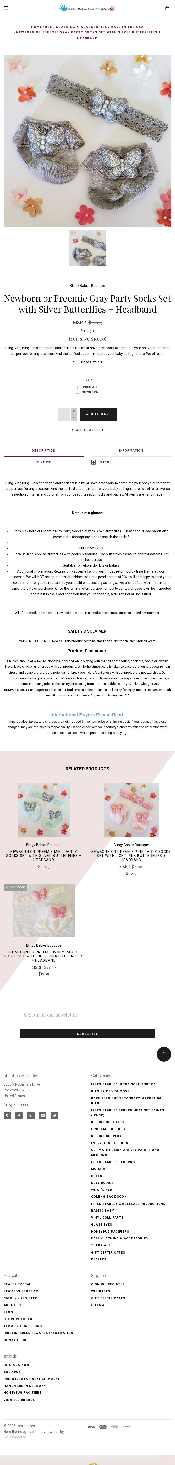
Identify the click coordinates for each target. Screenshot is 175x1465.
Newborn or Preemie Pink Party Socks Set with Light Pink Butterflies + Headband (131, 855)
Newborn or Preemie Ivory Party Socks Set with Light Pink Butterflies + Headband (44, 955)
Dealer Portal (17, 1283)
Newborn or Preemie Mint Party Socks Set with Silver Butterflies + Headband (44, 855)
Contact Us (15, 1339)
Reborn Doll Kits (107, 1121)
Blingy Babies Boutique (87, 285)
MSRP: (80, 321)
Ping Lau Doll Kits (109, 1128)
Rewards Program (21, 1290)
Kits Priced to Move (110, 1090)
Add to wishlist (87, 429)
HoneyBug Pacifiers (23, 1392)
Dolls (96, 1175)
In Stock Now (16, 1364)
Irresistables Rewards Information (38, 1332)
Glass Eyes (101, 1223)
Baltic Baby (102, 1210)
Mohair (98, 1168)
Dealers (98, 1258)
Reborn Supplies (107, 1135)
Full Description (87, 361)
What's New (102, 1189)
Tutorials (101, 1244)
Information (131, 449)
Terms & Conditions (23, 1325)
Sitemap (99, 1304)
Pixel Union (35, 1431)
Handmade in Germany (25, 1385)
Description (44, 449)
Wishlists (100, 1290)
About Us (12, 1304)
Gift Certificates (108, 1251)
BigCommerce (15, 1436)
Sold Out (12, 1371)
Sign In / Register (20, 1297)
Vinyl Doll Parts (107, 1217)
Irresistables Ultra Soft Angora (123, 1083)
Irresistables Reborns (113, 1161)
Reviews (43, 461)
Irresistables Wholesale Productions (128, 1203)
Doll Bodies (102, 1182)
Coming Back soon (109, 1196)
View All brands (19, 1399)
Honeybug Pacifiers (110, 1230)
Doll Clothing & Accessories (119, 1237)
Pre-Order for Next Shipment (32, 1378)
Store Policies (18, 1318)
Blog (8, 1311)
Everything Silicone (111, 1142)
